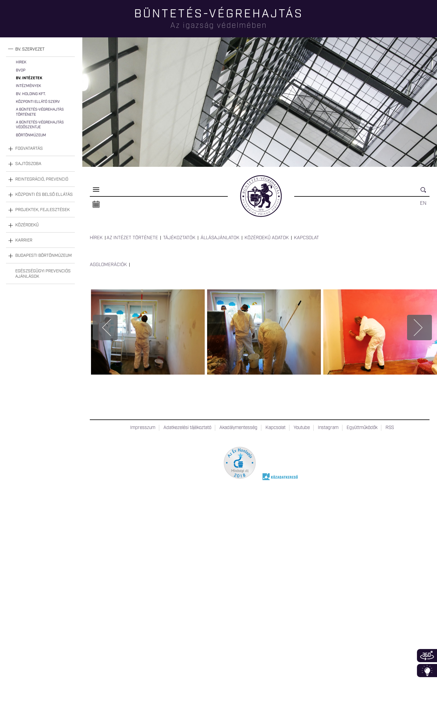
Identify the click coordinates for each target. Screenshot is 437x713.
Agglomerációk (108, 265)
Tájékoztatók (179, 238)
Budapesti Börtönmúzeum (43, 255)
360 (427, 655)
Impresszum (142, 428)
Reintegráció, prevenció (41, 179)
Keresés (425, 192)
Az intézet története (132, 238)
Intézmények (28, 85)
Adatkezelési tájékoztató (187, 428)
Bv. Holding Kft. (31, 94)
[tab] (40, 49)
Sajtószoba (28, 164)
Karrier (23, 240)
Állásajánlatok (220, 238)
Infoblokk (427, 670)
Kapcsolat (306, 238)
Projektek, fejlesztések (42, 210)
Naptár (96, 204)
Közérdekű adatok (267, 238)
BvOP (20, 70)
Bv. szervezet (30, 49)
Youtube (302, 428)
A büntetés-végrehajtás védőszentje (40, 125)
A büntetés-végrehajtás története (40, 112)
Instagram (328, 428)
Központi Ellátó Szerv (38, 101)
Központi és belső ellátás (44, 194)
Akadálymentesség (238, 428)
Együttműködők (362, 428)
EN (423, 203)
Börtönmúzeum (31, 135)
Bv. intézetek (29, 78)
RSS (390, 428)
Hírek (21, 62)
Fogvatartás (29, 148)
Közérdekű (27, 225)
